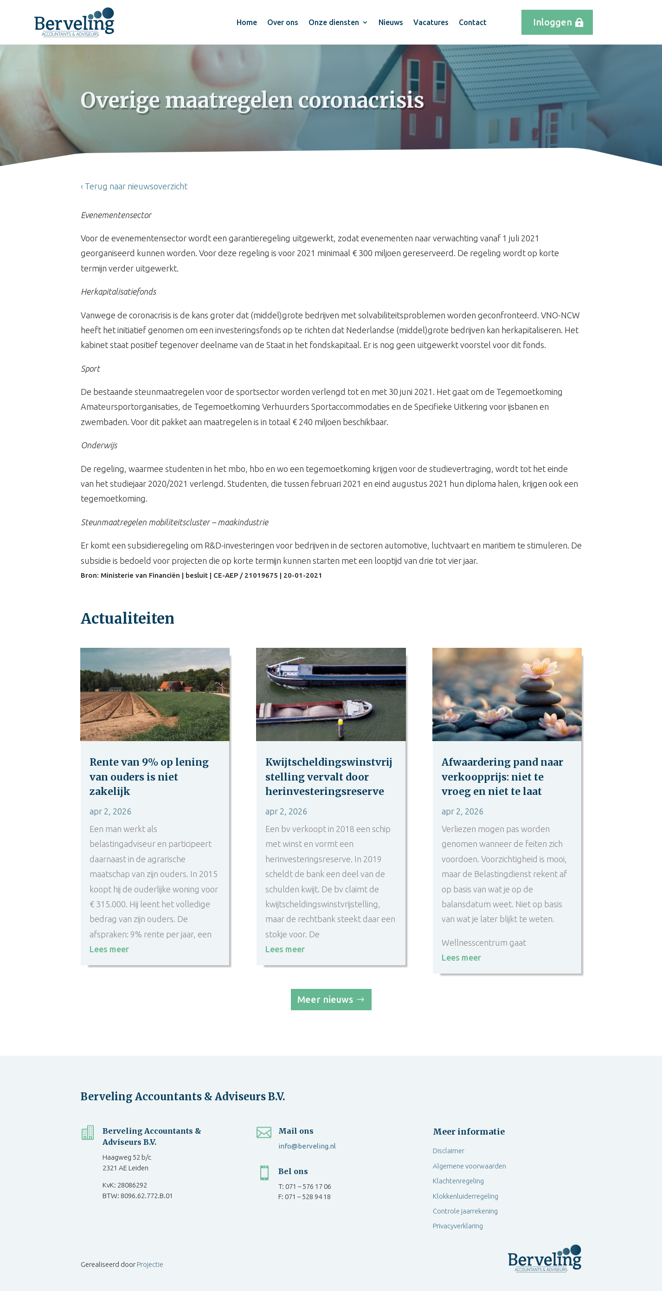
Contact (473, 22)
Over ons (282, 22)
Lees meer (109, 949)
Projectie (150, 1264)
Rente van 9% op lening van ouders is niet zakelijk (149, 777)
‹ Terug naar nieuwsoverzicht (134, 186)
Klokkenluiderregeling (465, 1196)
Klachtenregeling (458, 1181)
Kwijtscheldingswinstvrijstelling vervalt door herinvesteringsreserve (328, 777)
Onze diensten (334, 22)
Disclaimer (448, 1151)
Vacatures (431, 22)
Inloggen (552, 22)
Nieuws (391, 22)
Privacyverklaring (458, 1226)
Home (247, 22)
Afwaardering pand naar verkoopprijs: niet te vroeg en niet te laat (502, 777)
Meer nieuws (325, 999)
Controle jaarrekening (465, 1211)
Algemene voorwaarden (469, 1166)
